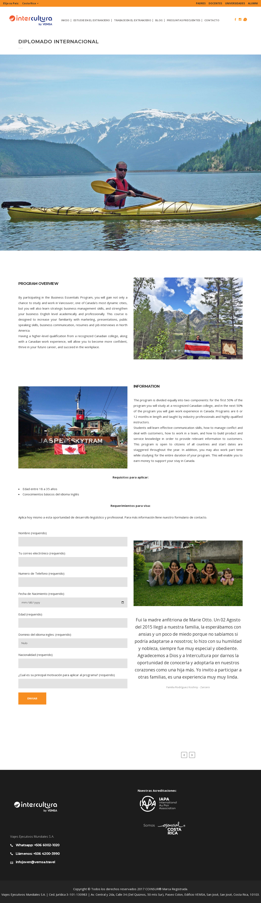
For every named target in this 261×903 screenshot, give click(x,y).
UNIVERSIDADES (235, 3)
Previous (184, 755)
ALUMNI (253, 3)
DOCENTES (215, 3)
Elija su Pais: (11, 3)
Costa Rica (29, 3)
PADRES (201, 3)
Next (192, 755)
